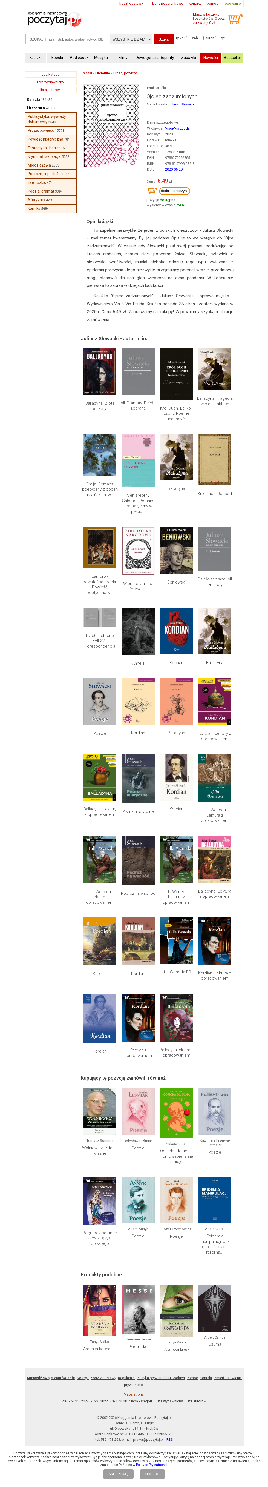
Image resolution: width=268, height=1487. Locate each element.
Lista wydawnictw (169, 1401)
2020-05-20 (174, 169)
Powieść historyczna (45, 139)
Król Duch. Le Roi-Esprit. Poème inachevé (176, 413)
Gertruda (138, 1346)
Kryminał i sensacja (44, 156)
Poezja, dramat (41, 191)
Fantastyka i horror (44, 148)
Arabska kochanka (100, 1348)
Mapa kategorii (141, 1401)
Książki (33, 99)
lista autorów (50, 90)
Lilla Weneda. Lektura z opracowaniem (215, 815)
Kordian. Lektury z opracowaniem (214, 736)
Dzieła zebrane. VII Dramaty (215, 582)
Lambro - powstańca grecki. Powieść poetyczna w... (100, 584)
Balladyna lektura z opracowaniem (177, 1052)
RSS (169, 1439)
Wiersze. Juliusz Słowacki (138, 586)
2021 (113, 1401)
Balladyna (176, 488)
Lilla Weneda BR (176, 972)
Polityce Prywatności (151, 1465)
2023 (94, 1401)
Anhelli (138, 663)
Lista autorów (195, 1401)
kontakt (195, 3)
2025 (75, 1401)
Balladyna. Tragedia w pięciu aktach (215, 401)
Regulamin (126, 1378)
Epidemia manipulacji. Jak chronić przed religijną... (214, 1244)
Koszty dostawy (103, 1378)
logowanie (232, 3)
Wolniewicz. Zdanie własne (100, 1150)
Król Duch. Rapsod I (215, 496)
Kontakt (206, 1378)
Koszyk (83, 1378)
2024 (85, 1401)
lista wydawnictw (50, 82)
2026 (66, 1401)
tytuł (224, 38)
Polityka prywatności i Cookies (161, 1378)
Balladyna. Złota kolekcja (99, 406)
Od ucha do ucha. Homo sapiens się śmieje (176, 1156)
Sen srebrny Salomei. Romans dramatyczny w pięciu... (138, 503)
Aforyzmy (36, 200)
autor (209, 38)
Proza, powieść (41, 130)
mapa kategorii (50, 74)
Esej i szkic (37, 182)
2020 (123, 1401)
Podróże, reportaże (44, 173)
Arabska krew (176, 1349)
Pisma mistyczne (138, 811)
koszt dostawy (131, 3)
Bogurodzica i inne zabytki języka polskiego (100, 1238)
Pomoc (192, 1378)
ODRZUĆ (152, 1474)
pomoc (212, 3)
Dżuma (215, 1344)
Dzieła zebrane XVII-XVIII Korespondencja (100, 641)
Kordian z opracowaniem (138, 1053)
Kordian (176, 662)
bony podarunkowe (167, 3)
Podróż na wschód (138, 893)
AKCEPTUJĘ (118, 1474)
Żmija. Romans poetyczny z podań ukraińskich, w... (100, 489)
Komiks (34, 208)
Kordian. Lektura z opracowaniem (214, 976)
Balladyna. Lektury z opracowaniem (99, 812)
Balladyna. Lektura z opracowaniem (214, 894)
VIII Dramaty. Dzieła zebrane (138, 406)
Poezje (99, 733)
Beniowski (176, 582)
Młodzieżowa (39, 165)
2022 (104, 1401)
